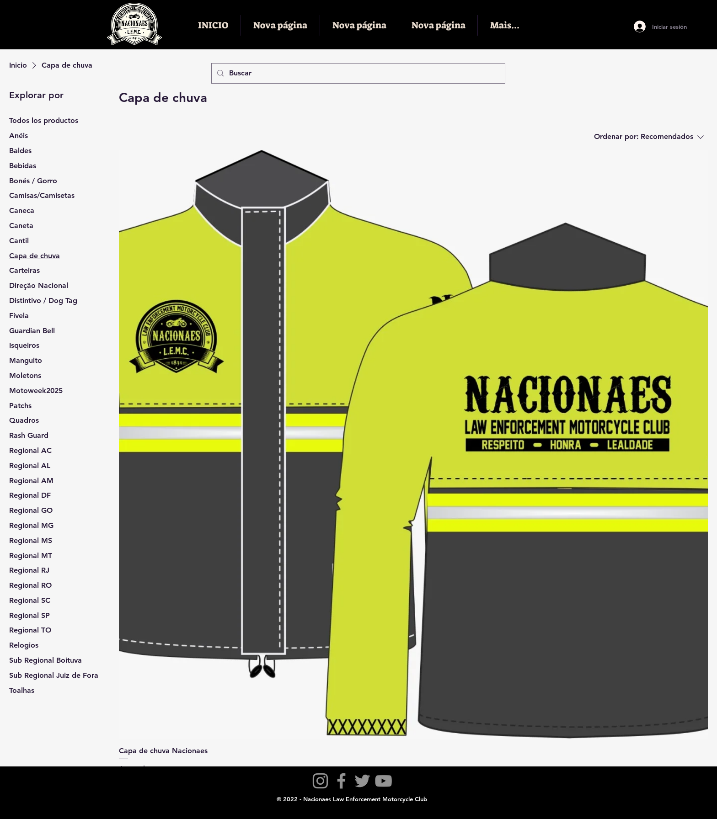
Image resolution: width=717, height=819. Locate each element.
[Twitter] (362, 781)
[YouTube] (383, 781)
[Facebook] (341, 781)
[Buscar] (357, 73)
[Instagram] (320, 781)
